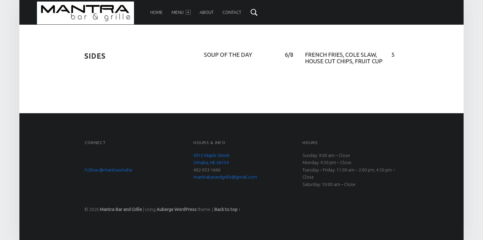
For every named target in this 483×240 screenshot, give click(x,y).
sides (95, 56)
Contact (231, 12)
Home (156, 12)
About (206, 12)
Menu (181, 12)
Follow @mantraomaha (108, 170)
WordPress (185, 209)
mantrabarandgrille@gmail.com (225, 177)
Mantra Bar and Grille (121, 209)
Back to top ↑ (227, 209)
